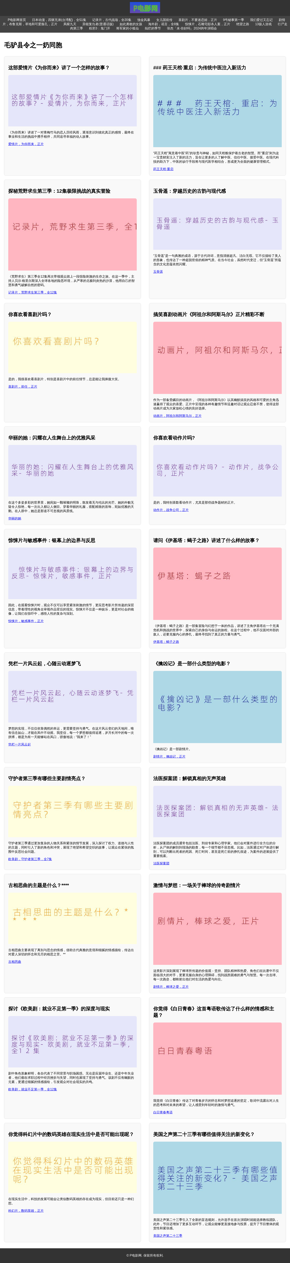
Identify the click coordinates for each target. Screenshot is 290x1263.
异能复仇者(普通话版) (98, 24)
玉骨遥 (158, 271)
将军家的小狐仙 (127, 28)
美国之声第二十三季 (167, 1235)
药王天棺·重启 (163, 169)
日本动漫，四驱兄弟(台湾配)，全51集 (59, 20)
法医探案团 (161, 863)
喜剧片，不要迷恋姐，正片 (197, 20)
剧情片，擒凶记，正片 (169, 756)
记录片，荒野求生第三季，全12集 (32, 292)
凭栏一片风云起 (19, 744)
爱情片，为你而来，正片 (26, 144)
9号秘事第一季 (233, 20)
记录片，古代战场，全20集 (111, 20)
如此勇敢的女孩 (131, 24)
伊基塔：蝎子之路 (166, 641)
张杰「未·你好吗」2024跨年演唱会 (192, 28)
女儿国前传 (164, 20)
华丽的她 (14, 518)
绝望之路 (242, 24)
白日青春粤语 (163, 1112)
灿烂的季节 (153, 28)
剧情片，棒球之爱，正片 (171, 986)
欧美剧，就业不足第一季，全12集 (32, 1089)
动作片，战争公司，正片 (171, 510)
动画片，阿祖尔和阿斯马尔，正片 (177, 416)
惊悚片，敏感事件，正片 (26, 621)
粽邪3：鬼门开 (99, 28)
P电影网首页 (17, 20)
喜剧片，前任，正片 (22, 386)
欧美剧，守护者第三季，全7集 (30, 859)
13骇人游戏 (263, 24)
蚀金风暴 (143, 20)
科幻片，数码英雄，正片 (26, 1210)
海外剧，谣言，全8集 (163, 24)
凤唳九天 (69, 24)
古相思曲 (14, 961)
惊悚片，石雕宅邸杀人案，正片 (207, 24)
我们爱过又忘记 (261, 20)
